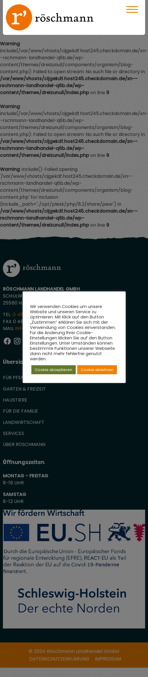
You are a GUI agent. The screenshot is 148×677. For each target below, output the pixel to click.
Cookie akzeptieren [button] (53, 369)
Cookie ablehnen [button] (97, 369)
